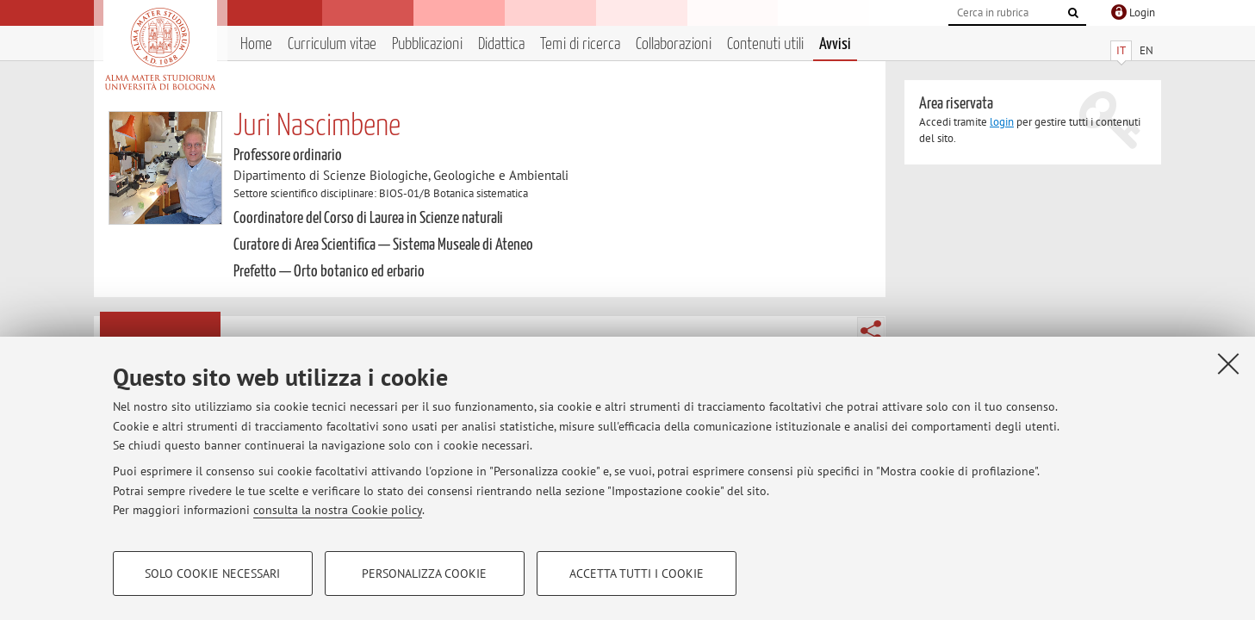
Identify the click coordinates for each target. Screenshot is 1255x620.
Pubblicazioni (427, 44)
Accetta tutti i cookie (636, 573)
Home (256, 44)
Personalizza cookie (424, 573)
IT (1121, 50)
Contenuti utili (765, 44)
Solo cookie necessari (212, 573)
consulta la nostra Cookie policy (337, 510)
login (1002, 122)
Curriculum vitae (332, 44)
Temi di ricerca (580, 44)
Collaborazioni (673, 44)
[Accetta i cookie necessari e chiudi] (1228, 363)
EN (1146, 50)
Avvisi (835, 44)
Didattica (501, 44)
